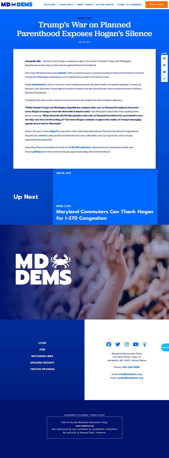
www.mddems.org (84, 431)
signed (55, 134)
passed (65, 73)
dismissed (38, 85)
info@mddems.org (130, 380)
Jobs (42, 354)
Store (42, 347)
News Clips (84, 18)
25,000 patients (83, 151)
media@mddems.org (131, 383)
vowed (59, 139)
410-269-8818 (131, 372)
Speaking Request (42, 367)
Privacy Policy (98, 421)
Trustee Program (42, 373)
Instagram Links (42, 360)
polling (37, 155)
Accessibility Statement (76, 421)
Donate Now (156, 4)
